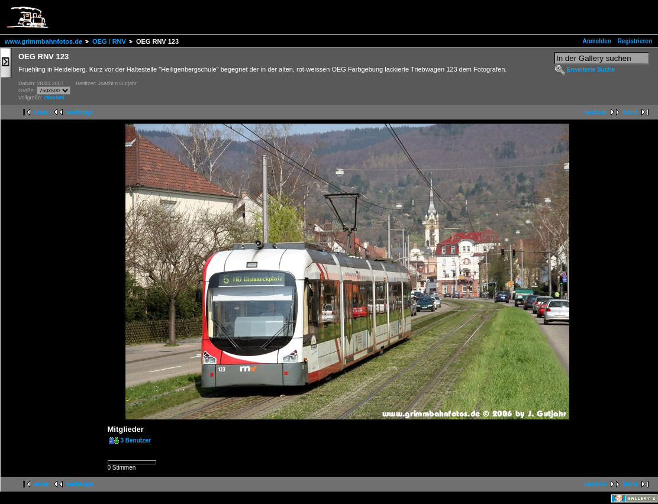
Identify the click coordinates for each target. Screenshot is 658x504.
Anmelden (597, 41)
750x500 (54, 98)
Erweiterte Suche (591, 69)
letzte (630, 112)
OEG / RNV (109, 41)
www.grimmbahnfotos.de (43, 41)
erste (41, 112)
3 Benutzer (136, 440)
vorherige (79, 112)
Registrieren (635, 41)
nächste (596, 112)
